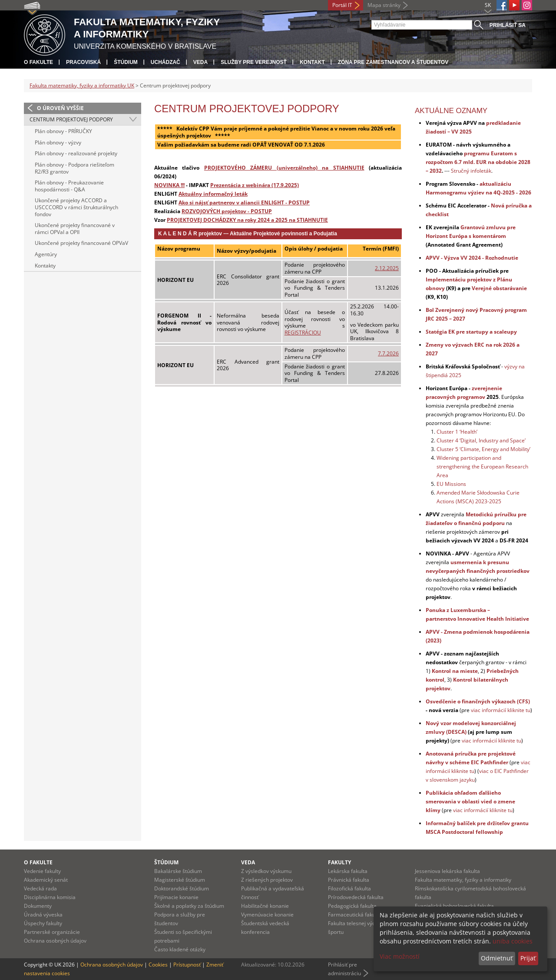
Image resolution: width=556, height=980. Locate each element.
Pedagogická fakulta (352, 906)
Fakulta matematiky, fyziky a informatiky (463, 879)
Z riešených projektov (267, 879)
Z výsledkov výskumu (266, 871)
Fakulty (339, 862)
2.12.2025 (387, 268)
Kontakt (312, 62)
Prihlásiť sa (508, 25)
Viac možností (400, 956)
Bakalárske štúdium (178, 871)
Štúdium (126, 62)
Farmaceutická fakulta (354, 914)
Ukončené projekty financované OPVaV (81, 243)
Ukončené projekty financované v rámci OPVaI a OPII (75, 228)
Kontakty (45, 265)
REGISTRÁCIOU (303, 332)
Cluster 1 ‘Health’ (457, 431)
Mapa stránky (383, 5)
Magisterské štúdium (179, 879)
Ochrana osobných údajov (55, 940)
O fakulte (38, 62)
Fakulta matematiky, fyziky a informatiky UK (82, 85)
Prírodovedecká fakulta (356, 897)
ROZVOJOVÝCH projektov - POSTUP (227, 210)
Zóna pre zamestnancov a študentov (393, 62)
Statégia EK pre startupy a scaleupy (471, 331)
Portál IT (342, 5)
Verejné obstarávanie (499, 288)
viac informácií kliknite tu (500, 710)
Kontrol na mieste (455, 671)
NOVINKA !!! (169, 184)
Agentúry (46, 254)
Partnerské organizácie (52, 932)
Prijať (528, 958)
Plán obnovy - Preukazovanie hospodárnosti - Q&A (69, 186)
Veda (200, 62)
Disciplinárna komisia (50, 897)
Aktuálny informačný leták (213, 193)
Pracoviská (83, 62)
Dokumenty (38, 906)
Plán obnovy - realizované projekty (76, 153)
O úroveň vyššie (60, 108)
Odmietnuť (497, 958)
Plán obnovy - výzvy (58, 142)
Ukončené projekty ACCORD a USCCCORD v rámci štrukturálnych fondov (76, 207)
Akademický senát (46, 879)
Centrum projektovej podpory (71, 119)
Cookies (158, 964)
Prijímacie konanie (176, 897)
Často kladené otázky (179, 949)
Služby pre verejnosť (254, 62)
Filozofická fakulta (349, 888)
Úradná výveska (43, 914)
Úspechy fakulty (43, 923)
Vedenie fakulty (42, 871)
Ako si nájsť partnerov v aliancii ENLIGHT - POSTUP (244, 202)
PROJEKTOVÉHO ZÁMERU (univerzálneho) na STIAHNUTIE (284, 167)
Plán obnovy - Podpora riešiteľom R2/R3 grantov (74, 168)
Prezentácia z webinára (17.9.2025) (254, 184)
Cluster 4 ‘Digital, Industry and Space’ (481, 440)
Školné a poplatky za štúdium (189, 906)
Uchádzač (165, 62)
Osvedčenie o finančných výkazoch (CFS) (478, 701)
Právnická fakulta (348, 879)
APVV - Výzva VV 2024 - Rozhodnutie (472, 257)
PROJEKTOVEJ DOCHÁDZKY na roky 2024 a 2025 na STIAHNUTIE (247, 219)
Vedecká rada (40, 888)
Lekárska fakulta (347, 871)
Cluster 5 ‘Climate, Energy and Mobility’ (483, 449)
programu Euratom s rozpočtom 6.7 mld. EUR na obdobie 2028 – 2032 (478, 162)
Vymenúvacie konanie (267, 914)
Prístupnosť (187, 964)
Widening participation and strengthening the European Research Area (482, 466)
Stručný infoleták (471, 170)
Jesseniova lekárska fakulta (447, 871)
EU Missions (451, 484)
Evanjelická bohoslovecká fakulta (454, 906)
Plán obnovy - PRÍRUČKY (63, 131)
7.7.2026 (388, 353)
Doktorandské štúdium (181, 888)
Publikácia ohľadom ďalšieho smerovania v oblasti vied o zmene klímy (470, 801)
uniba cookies (513, 941)
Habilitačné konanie (265, 906)
